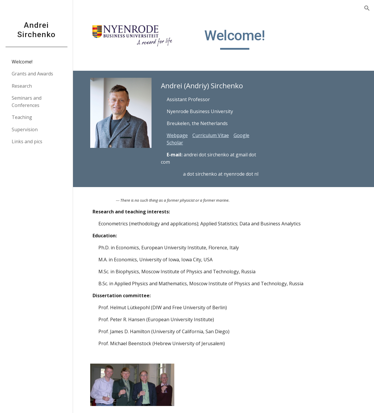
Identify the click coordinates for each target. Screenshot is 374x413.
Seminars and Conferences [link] (26, 101)
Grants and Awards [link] (32, 73)
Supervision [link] (25, 129)
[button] (367, 8)
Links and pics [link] (27, 141)
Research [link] (22, 86)
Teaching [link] (22, 117)
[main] (234, 38)
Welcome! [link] (22, 61)
